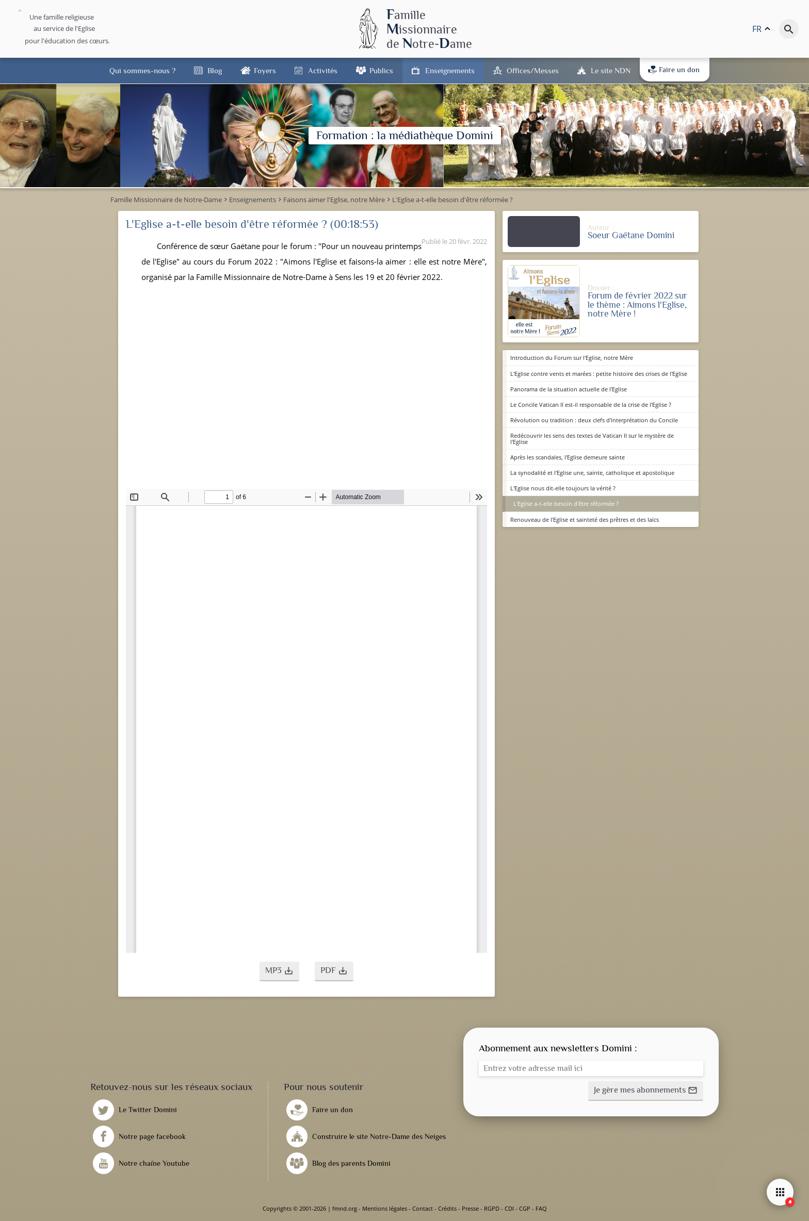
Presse (470, 1208)
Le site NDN (610, 70)
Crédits (447, 1208)
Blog (214, 70)
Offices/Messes (533, 70)
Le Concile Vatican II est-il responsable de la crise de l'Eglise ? (590, 404)
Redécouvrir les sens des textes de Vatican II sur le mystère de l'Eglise (592, 438)
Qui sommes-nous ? (142, 70)
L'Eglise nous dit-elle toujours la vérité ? (563, 488)
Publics (381, 70)
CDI (509, 1208)
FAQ (541, 1208)
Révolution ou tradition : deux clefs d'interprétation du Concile (594, 420)
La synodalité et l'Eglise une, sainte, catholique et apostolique (592, 472)
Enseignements (450, 70)
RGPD (491, 1208)
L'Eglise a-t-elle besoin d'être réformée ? (566, 503)
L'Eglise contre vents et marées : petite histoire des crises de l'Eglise (598, 373)
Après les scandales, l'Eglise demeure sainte (567, 457)
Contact (422, 1208)
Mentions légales (384, 1208)
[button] (279, 971)
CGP (524, 1208)
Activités (322, 70)
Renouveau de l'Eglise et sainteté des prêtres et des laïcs (584, 519)
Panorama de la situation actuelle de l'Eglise (568, 389)
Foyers (265, 70)
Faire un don (674, 69)
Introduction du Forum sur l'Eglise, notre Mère (571, 357)
